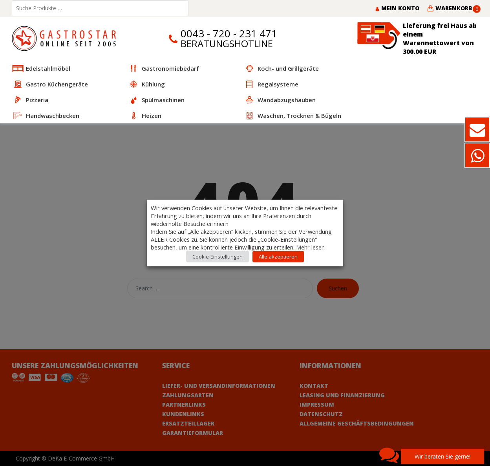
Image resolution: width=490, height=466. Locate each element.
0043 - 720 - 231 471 (229, 34)
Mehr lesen (310, 247)
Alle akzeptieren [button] (278, 256)
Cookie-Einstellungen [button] (217, 256)
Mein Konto (397, 8)
